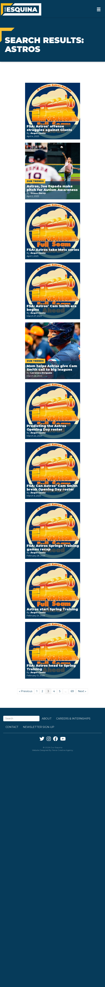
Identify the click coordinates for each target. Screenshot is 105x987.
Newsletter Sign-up (38, 727)
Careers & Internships (73, 718)
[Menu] (99, 9)
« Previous (25, 691)
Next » (82, 691)
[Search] (21, 718)
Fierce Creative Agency (62, 750)
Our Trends (35, 181)
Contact (12, 727)
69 (72, 691)
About (47, 718)
